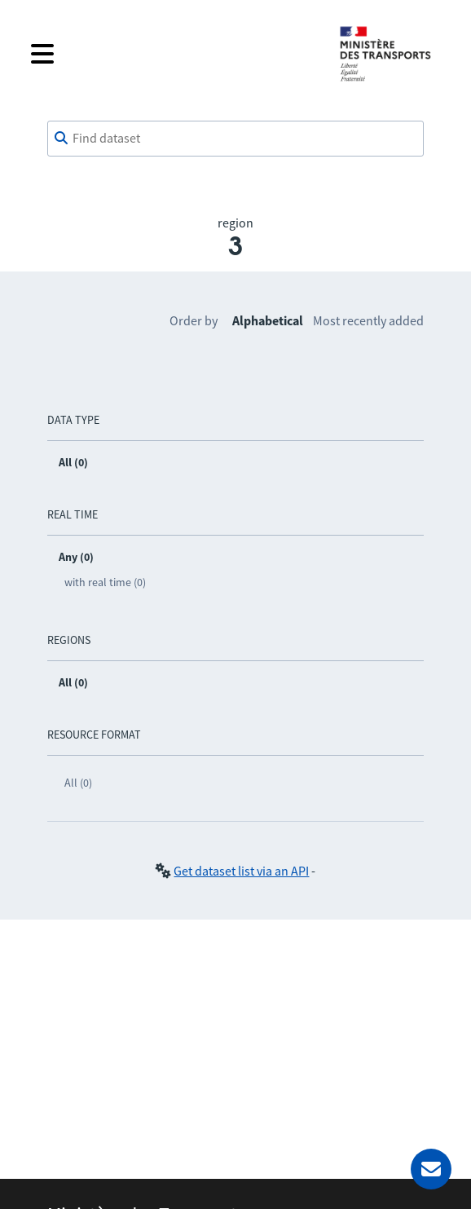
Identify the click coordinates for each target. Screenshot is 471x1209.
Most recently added (368, 320)
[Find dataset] (235, 139)
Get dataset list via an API (241, 871)
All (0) (78, 782)
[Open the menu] (172, 54)
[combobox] (235, 139)
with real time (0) (105, 582)
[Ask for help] (431, 1169)
